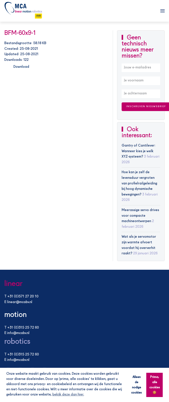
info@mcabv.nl (18, 333)
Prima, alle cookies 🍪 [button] (154, 385)
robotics (17, 341)
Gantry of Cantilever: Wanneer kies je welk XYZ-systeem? (138, 151)
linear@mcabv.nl (19, 302)
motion (15, 315)
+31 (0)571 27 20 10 (23, 296)
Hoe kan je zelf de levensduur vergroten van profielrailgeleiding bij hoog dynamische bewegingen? (139, 183)
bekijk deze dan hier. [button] (68, 394)
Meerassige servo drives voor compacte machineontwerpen (140, 215)
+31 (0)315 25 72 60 (23, 327)
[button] (162, 11)
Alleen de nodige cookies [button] (136, 385)
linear (13, 284)
